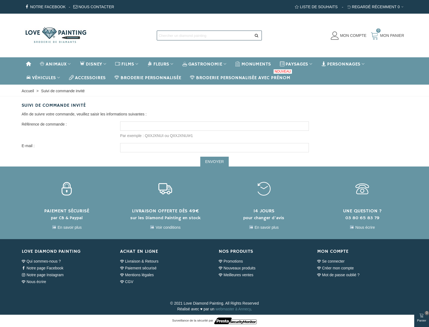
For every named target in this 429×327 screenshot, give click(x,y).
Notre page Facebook (42, 268)
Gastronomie (202, 64)
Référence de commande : (44, 124)
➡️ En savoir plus (67, 227)
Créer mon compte (335, 268)
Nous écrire (34, 282)
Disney (91, 64)
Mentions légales (137, 275)
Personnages (340, 64)
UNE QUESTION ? (362, 211)
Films (124, 64)
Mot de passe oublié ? (338, 275)
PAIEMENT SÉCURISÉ (66, 211)
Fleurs (158, 64)
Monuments (253, 64)
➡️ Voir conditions (165, 227)
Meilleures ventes (236, 275)
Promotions (231, 261)
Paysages (294, 64)
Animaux (53, 64)
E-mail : (28, 146)
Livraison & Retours (139, 261)
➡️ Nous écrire (362, 227)
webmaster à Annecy (233, 309)
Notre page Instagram (42, 275)
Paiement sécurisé (138, 268)
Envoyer (214, 161)
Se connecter (331, 261)
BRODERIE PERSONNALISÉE (147, 78)
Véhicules (41, 78)
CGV (126, 282)
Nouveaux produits (237, 268)
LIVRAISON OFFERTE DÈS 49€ (165, 211)
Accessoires (87, 78)
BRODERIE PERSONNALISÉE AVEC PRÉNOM (241, 76)
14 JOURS (263, 211)
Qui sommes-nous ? (41, 261)
